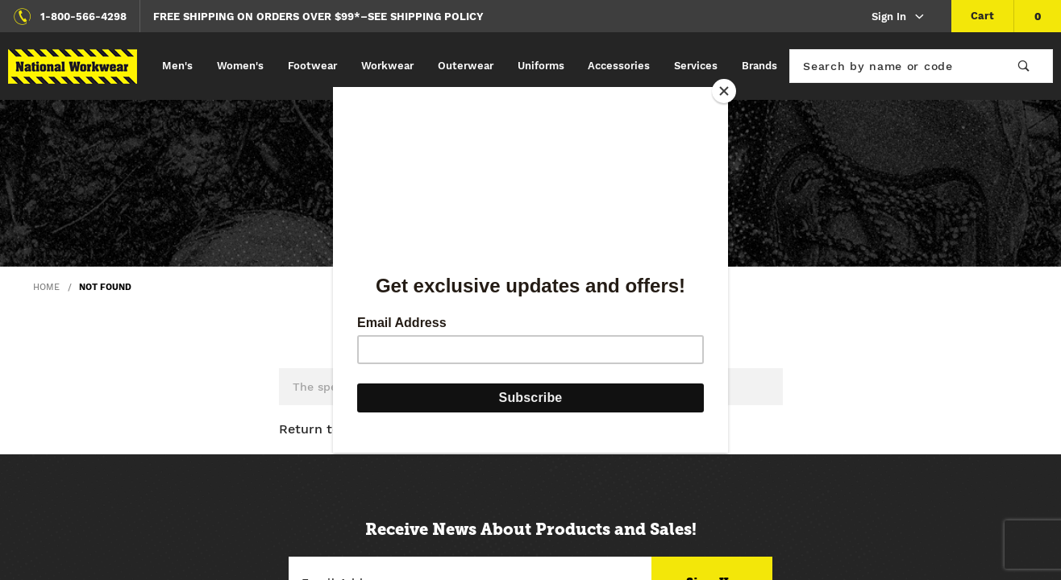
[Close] (724, 91)
